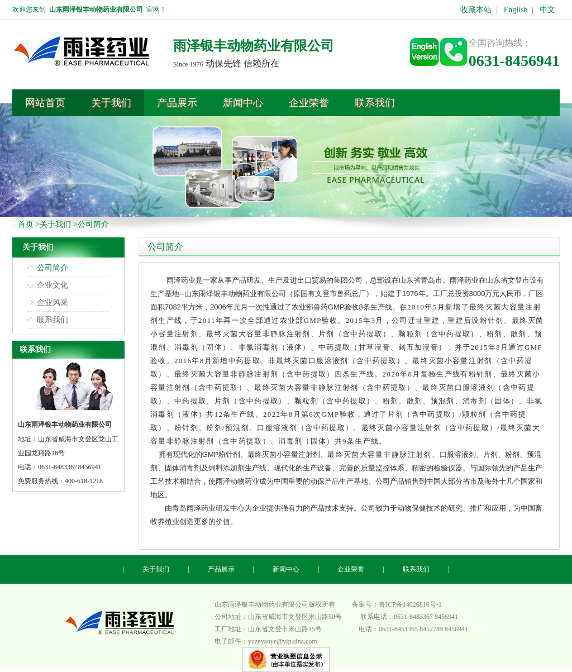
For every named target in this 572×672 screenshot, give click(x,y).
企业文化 (52, 285)
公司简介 (93, 224)
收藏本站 (476, 10)
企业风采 (52, 302)
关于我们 (55, 224)
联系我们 (52, 320)
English (516, 10)
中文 (547, 10)
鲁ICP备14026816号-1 (410, 604)
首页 (26, 224)
